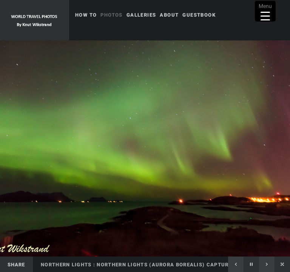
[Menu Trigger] (265, 11)
